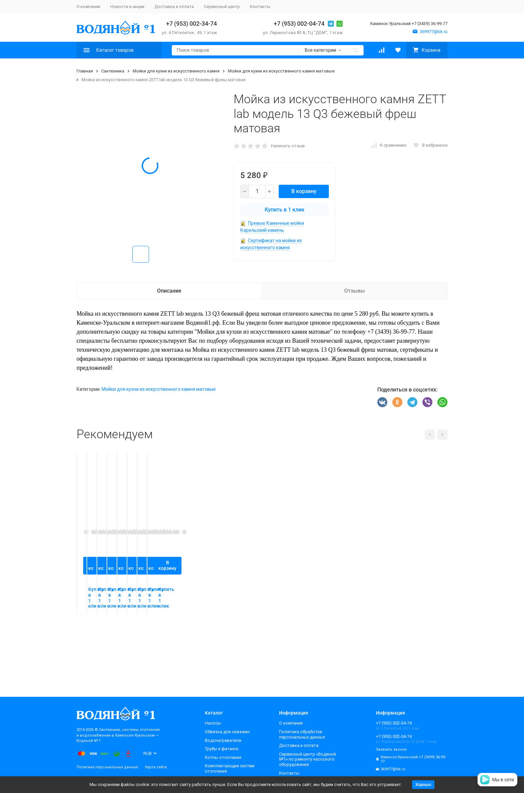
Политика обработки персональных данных (302, 734)
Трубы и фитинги (221, 748)
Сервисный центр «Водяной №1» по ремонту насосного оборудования (307, 759)
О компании (88, 6)
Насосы (213, 723)
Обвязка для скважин (227, 731)
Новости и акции (127, 6)
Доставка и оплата (174, 6)
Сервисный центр (222, 6)
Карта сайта (156, 767)
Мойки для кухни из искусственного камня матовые (281, 70)
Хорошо (423, 784)
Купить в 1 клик (284, 209)
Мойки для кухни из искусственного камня (176, 70)
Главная (85, 70)
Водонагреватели (223, 740)
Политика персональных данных (107, 767)
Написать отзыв (288, 145)
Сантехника (112, 70)
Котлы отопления (223, 757)
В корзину (303, 191)
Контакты (260, 6)
